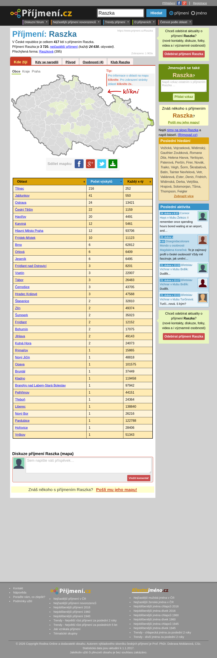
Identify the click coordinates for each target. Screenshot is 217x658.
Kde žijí (20, 62)
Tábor (19, 280)
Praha (36, 71)
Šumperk (21, 315)
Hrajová (166, 186)
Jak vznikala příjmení (66, 629)
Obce (16, 71)
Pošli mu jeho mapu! (116, 489)
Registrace (200, 3)
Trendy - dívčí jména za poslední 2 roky (158, 637)
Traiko (164, 167)
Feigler (182, 191)
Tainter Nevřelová (182, 172)
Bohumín (21, 329)
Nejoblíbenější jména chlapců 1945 (156, 623)
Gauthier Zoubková (174, 153)
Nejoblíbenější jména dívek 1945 (154, 628)
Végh (174, 167)
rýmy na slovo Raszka (182, 130)
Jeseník (20, 259)
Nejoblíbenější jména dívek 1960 (154, 619)
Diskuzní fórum (36, 22)
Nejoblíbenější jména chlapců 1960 (156, 615)
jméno (201, 13)
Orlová (20, 252)
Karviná (20, 223)
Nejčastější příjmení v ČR (69, 598)
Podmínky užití (22, 601)
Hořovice (21, 427)
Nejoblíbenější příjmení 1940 (71, 616)
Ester (180, 177)
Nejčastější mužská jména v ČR (153, 597)
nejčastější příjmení (64, 46)
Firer (189, 162)
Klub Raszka (120, 62)
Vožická (166, 148)
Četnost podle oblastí (175, 22)
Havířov (20, 216)
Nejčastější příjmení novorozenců (76, 22)
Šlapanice (22, 301)
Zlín (18, 308)
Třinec (19, 188)
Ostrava (20, 202)
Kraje (26, 71)
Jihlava (20, 336)
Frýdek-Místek (25, 237)
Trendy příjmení (117, 22)
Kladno (20, 378)
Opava (20, 364)
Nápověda (19, 592)
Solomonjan (181, 186)
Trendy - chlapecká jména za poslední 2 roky (162, 632)
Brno (18, 245)
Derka (180, 181)
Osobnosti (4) (93, 62)
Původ (70, 62)
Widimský (198, 148)
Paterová (166, 162)
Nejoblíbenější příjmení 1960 (71, 611)
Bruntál (20, 371)
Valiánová (167, 177)
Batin (164, 172)
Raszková (46, 51)
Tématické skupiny (65, 633)
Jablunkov (22, 195)
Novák (199, 162)
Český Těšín (24, 209)
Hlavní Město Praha (29, 230)
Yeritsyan (196, 157)
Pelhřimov (22, 392)
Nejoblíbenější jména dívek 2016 (154, 610)
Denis (189, 177)
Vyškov (20, 434)
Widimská (167, 181)
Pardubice (22, 420)
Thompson (168, 191)
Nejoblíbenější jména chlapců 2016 (156, 606)
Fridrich (200, 177)
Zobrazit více (184, 196)
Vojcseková (181, 148)
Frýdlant (21, 322)
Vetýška (192, 181)
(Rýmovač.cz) (187, 135)
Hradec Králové (26, 294)
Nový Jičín (22, 357)
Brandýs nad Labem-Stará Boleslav (40, 385)
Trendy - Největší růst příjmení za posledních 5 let (85, 624)
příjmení (182, 13)
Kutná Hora (23, 343)
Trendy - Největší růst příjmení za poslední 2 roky (85, 620)
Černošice (22, 287)
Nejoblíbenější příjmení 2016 (71, 607)
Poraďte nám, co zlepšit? (29, 597)
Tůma (196, 186)
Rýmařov (21, 350)
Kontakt (18, 588)
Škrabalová (198, 167)
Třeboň (20, 399)
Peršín (179, 162)
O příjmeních (144, 22)
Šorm (184, 167)
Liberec (20, 406)
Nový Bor (21, 413)
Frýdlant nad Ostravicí (31, 266)
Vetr (199, 172)
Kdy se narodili (46, 62)
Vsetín (19, 273)
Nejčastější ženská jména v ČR (153, 602)
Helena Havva (178, 157)
